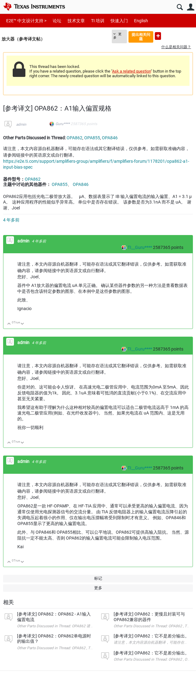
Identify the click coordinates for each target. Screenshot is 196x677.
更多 (117, 35)
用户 (190, 7)
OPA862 (74, 137)
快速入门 (119, 20)
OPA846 (110, 137)
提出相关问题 (141, 36)
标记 (98, 578)
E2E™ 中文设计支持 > (26, 20)
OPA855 (92, 137)
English (141, 20)
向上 (9, 324)
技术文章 (76, 20)
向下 (22, 324)
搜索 (179, 7)
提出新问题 (158, 36)
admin (21, 124)
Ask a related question (131, 71)
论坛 (57, 20)
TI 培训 (97, 20)
